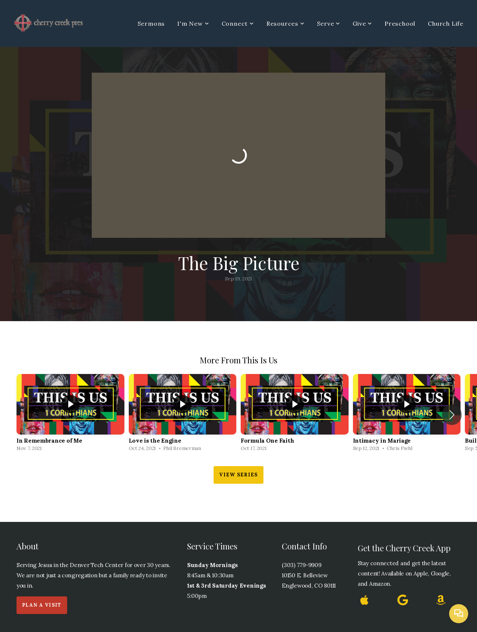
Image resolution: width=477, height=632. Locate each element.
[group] (70, 414)
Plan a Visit (42, 605)
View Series (238, 475)
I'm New (193, 23)
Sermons (151, 23)
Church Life (445, 23)
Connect (238, 23)
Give (362, 23)
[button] (452, 415)
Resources (285, 23)
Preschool (400, 23)
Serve (329, 23)
